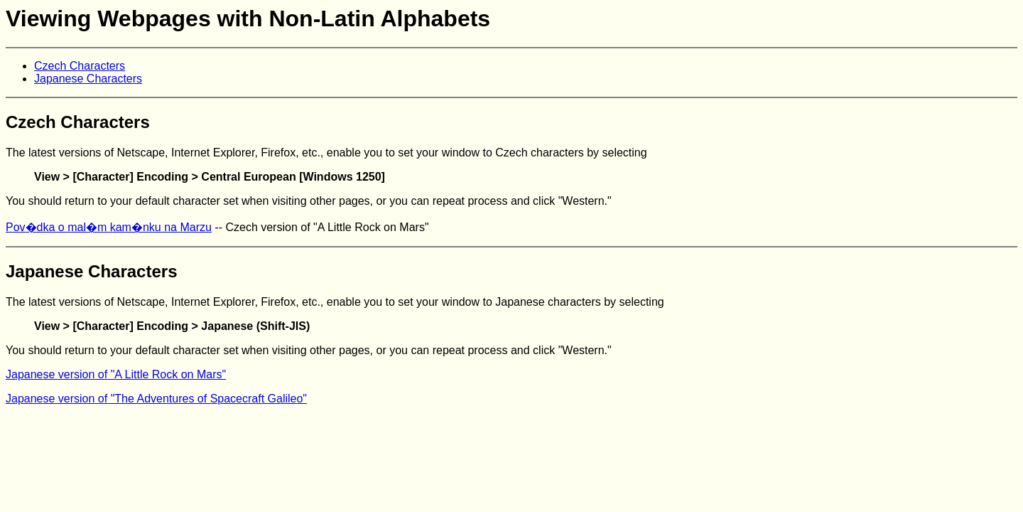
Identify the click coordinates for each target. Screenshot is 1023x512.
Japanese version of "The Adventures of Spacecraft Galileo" (156, 399)
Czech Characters (79, 66)
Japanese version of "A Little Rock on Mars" (116, 374)
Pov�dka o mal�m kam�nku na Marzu (109, 227)
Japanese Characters (88, 79)
